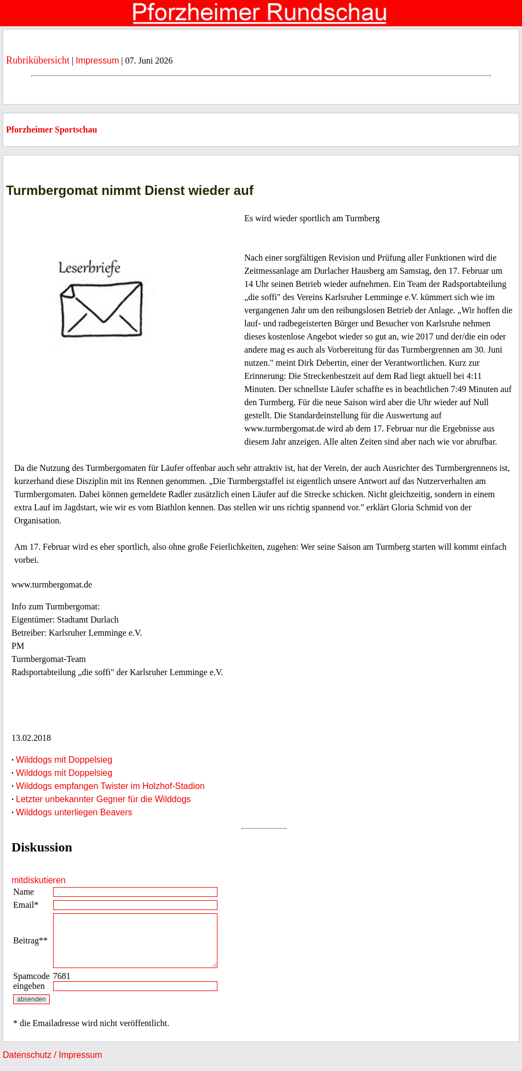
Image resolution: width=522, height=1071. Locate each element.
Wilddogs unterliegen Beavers (74, 812)
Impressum (97, 60)
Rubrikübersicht (38, 60)
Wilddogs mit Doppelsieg (64, 759)
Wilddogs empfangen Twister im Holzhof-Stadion (110, 786)
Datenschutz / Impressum (52, 1055)
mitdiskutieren (39, 880)
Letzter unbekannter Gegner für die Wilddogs (103, 799)
